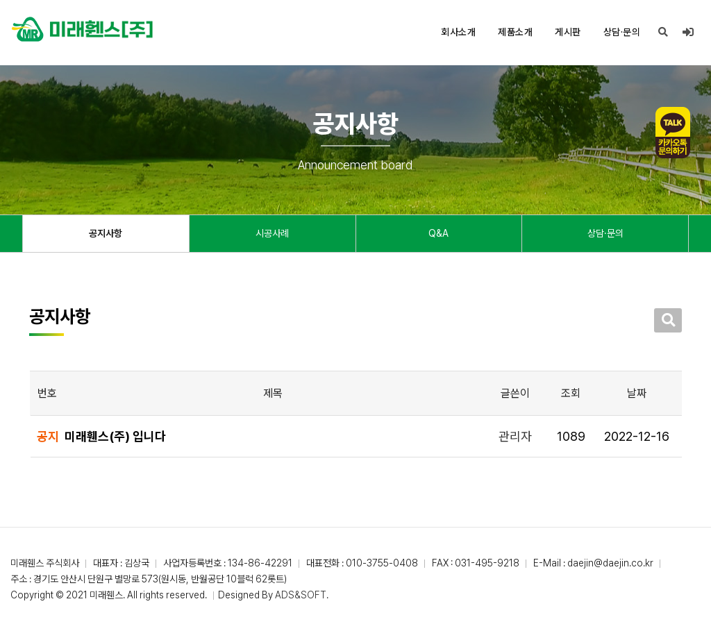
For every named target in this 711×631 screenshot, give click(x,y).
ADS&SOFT (300, 594)
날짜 (636, 393)
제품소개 (515, 31)
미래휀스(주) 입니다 (115, 436)
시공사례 (272, 233)
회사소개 (458, 31)
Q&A (438, 233)
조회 (570, 393)
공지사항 (105, 233)
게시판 (568, 31)
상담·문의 (622, 31)
